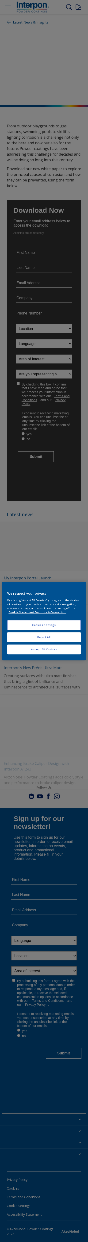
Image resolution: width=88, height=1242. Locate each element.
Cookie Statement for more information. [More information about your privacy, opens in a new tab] (37, 612)
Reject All (44, 637)
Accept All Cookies (44, 649)
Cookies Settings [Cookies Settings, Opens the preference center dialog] (44, 625)
